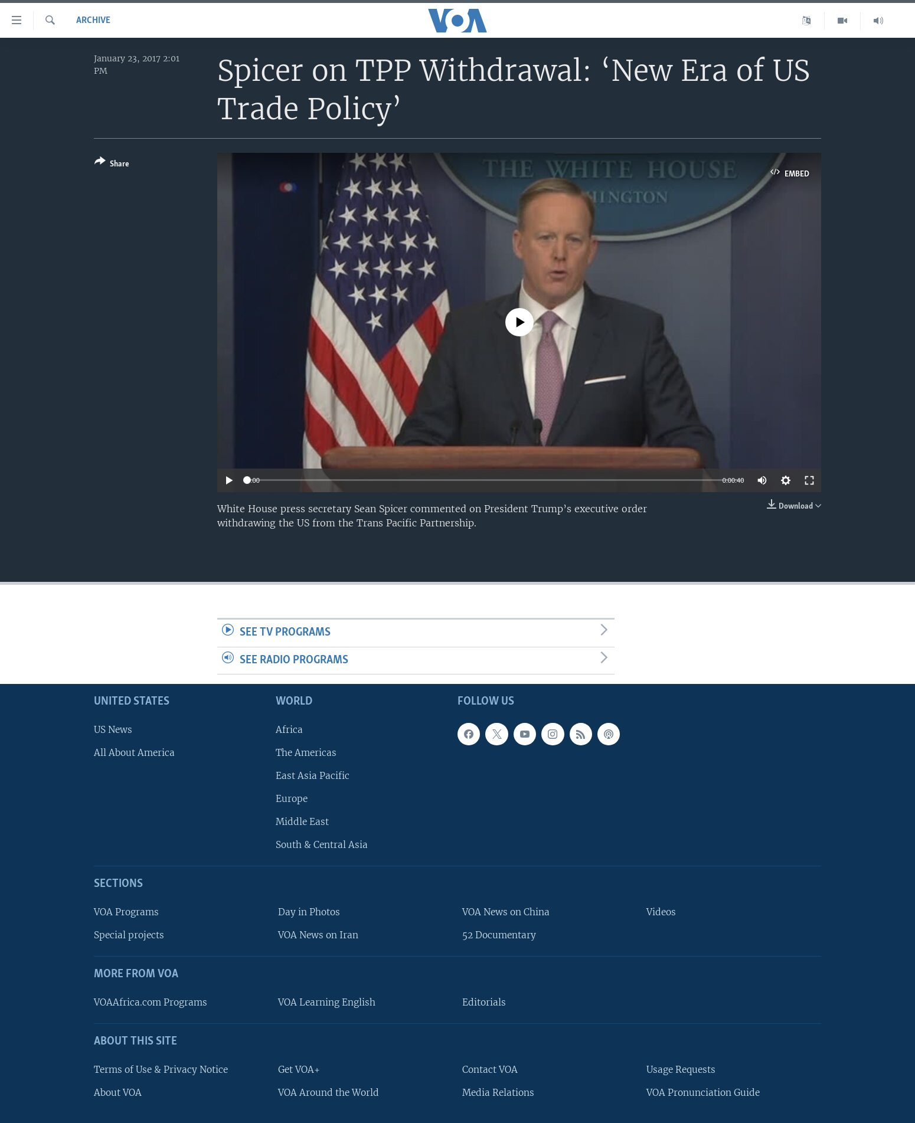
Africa (289, 729)
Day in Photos (309, 912)
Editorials (484, 1002)
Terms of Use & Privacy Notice (161, 1069)
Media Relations (498, 1092)
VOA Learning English (326, 1002)
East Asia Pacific (312, 775)
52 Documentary (499, 935)
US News (113, 729)
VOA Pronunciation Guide (703, 1092)
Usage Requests (680, 1069)
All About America (134, 752)
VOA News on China (506, 912)
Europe (292, 798)
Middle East (302, 821)
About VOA (118, 1092)
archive (93, 20)
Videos (661, 912)
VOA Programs (126, 912)
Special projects (129, 935)
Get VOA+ (299, 1069)
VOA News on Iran (318, 935)
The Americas (306, 752)
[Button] (111, 165)
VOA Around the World (328, 1092)
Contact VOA (490, 1069)
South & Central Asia (322, 844)
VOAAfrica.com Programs (150, 1002)
